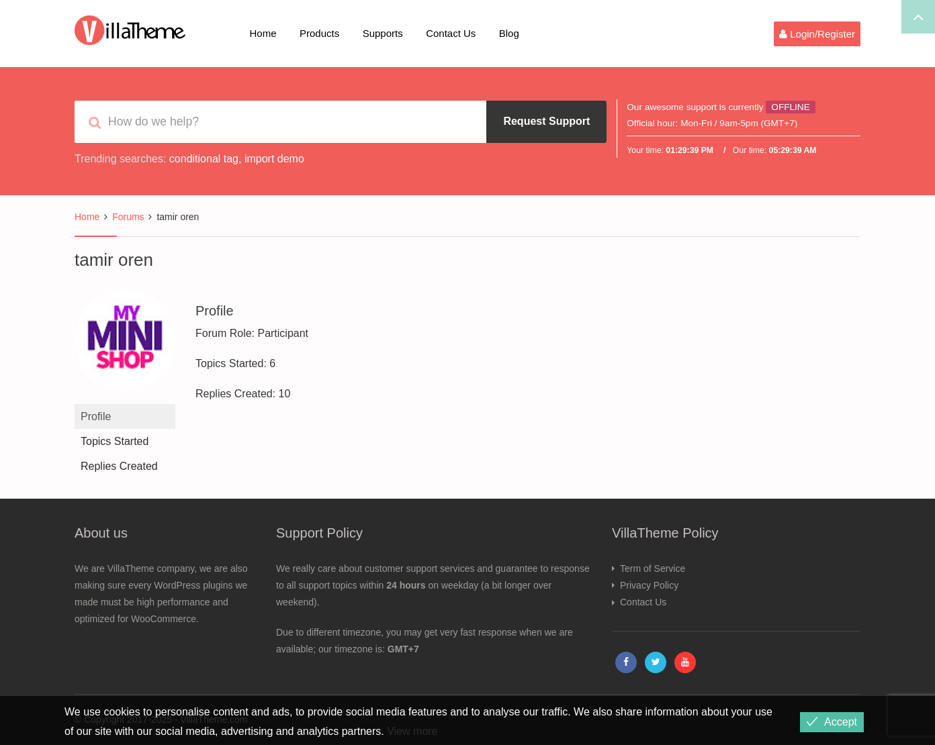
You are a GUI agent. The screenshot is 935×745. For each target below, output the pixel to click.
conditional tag (203, 158)
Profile (96, 416)
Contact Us (451, 33)
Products (319, 33)
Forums (128, 216)
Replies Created (119, 466)
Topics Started (114, 441)
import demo (274, 158)
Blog (509, 33)
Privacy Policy (649, 585)
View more (412, 731)
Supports (383, 33)
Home (263, 33)
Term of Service (652, 568)
